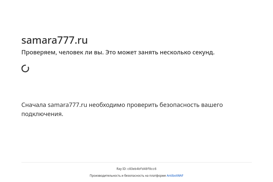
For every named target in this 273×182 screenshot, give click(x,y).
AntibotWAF (175, 175)
